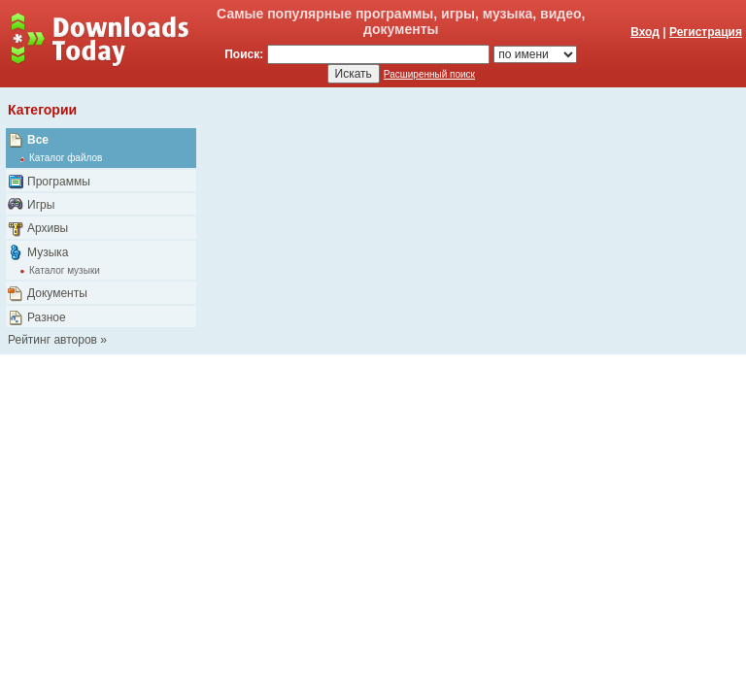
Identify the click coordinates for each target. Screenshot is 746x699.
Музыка (47, 252)
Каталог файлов (65, 157)
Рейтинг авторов (52, 340)
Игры (40, 205)
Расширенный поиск (429, 74)
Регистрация (705, 32)
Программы (58, 181)
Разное (46, 317)
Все (38, 140)
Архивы (47, 228)
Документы (57, 293)
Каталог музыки (64, 270)
